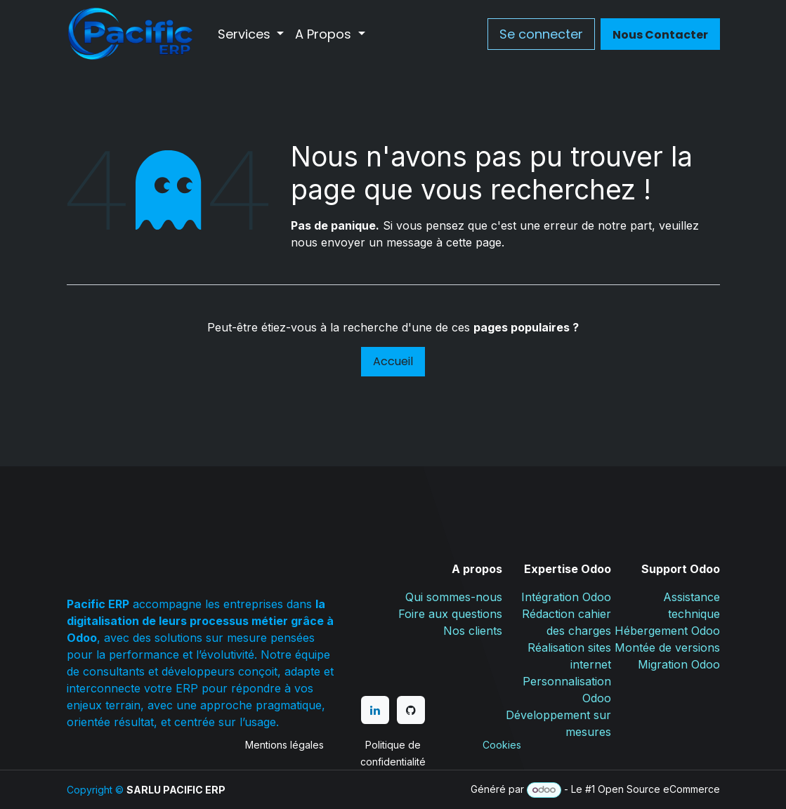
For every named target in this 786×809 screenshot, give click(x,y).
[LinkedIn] (375, 710)
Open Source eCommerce (659, 789)
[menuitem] (251, 34)
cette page (474, 242)
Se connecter (541, 34)
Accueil (393, 361)
